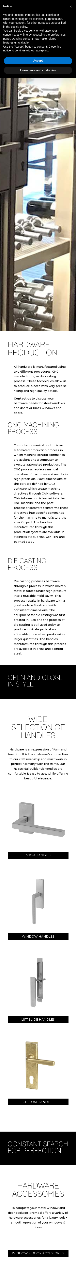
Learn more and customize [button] (38, 70)
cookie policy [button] (19, 26)
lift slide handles (38, 1019)
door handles (38, 855)
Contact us (22, 398)
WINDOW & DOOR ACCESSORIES (38, 1253)
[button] (70, 6)
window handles (38, 936)
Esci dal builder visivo (33, 769)
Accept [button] (38, 60)
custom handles (38, 1102)
